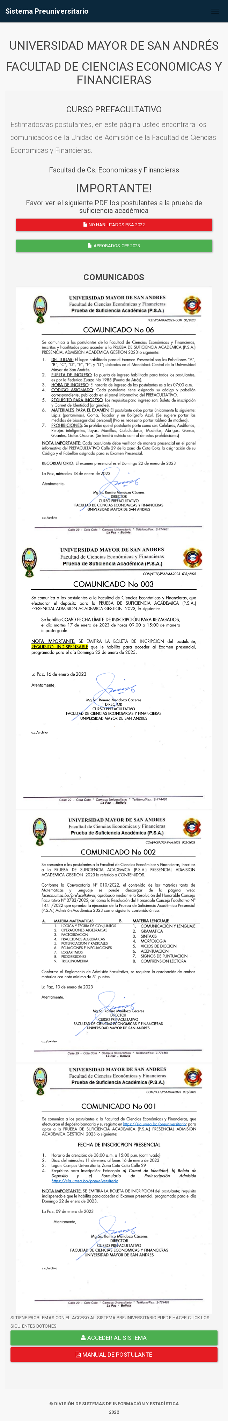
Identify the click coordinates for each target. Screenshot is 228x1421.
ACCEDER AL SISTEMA (114, 1337)
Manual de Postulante (114, 1354)
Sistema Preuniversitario (47, 11)
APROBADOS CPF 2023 (114, 245)
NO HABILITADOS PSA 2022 (114, 224)
